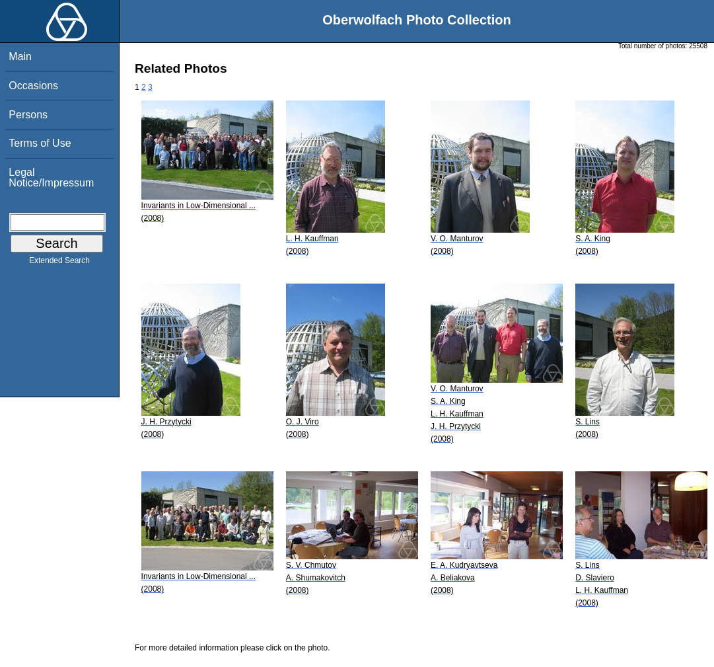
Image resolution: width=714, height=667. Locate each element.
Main (20, 56)
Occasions (33, 85)
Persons (28, 114)
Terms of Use (40, 143)
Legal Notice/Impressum (51, 177)
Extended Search (59, 263)
